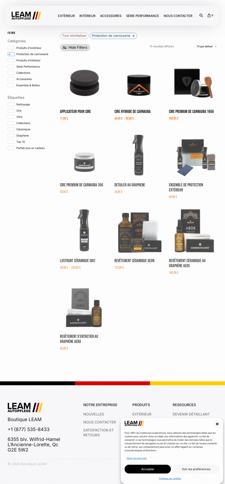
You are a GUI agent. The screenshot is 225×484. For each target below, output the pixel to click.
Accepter (147, 469)
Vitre (19, 116)
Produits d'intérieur (28, 60)
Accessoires (24, 79)
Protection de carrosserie (32, 54)
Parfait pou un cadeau (30, 148)
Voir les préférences (196, 469)
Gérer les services (137, 458)
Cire (18, 110)
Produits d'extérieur (28, 47)
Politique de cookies (170, 478)
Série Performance (28, 66)
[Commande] (195, 47)
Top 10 (20, 141)
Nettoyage (23, 104)
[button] (217, 424)
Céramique (23, 129)
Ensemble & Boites (28, 85)
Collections (23, 72)
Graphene (22, 135)
